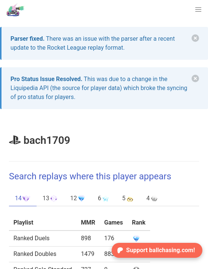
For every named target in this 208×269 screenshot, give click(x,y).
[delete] (195, 38)
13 (50, 198)
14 (23, 198)
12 (78, 198)
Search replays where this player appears (90, 176)
